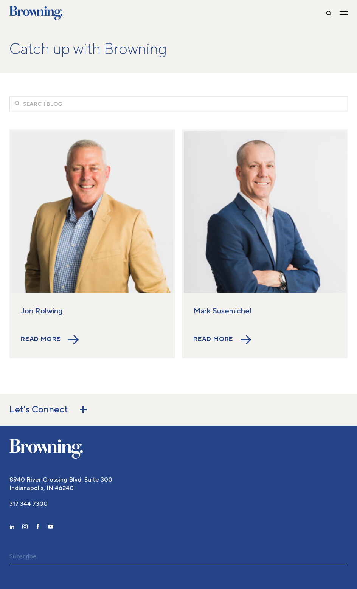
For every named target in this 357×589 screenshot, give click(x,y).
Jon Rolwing (41, 311)
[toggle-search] (328, 13)
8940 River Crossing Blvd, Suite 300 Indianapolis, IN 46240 (60, 484)
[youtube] (50, 528)
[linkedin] (12, 528)
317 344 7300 (28, 504)
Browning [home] (35, 13)
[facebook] (37, 528)
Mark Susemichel (222, 311)
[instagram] (25, 528)
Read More (50, 339)
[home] (46, 449)
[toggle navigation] (343, 13)
